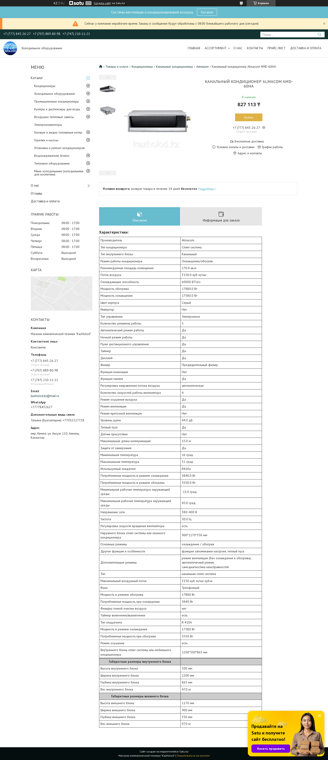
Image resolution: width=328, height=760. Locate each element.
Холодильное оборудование (54, 94)
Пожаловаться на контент (193, 755)
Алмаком (202, 66)
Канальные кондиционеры (174, 66)
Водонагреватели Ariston (51, 156)
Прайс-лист (276, 48)
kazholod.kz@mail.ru (45, 396)
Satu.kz (183, 751)
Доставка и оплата (305, 48)
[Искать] (319, 34)
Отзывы (36, 193)
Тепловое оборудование (52, 163)
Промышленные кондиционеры (56, 101)
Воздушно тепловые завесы (54, 117)
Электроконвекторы (48, 125)
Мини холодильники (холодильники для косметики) (58, 172)
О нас (237, 48)
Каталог (207, 12)
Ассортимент (216, 48)
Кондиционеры (44, 86)
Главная (194, 48)
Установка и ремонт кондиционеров (59, 148)
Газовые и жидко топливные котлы (58, 132)
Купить (248, 117)
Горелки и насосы (46, 140)
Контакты (255, 48)
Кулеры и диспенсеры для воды (57, 109)
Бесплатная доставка (249, 141)
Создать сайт (102, 3)
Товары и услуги (116, 66)
